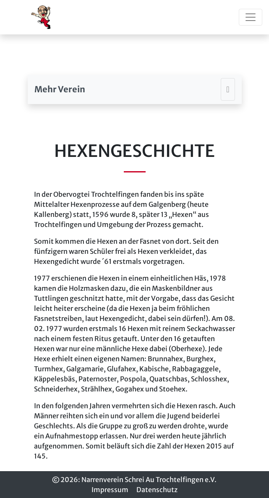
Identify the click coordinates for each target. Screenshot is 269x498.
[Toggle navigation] (250, 17)
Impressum (109, 489)
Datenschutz (157, 489)
